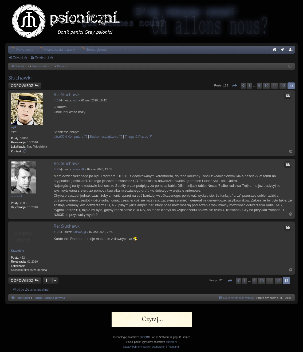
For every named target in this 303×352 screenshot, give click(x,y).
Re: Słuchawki (67, 94)
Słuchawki (20, 77)
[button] (234, 85)
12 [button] (283, 85)
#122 (57, 169)
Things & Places (136, 137)
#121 (57, 100)
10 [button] (266, 85)
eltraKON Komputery (68, 137)
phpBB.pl (171, 342)
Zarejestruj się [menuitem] (292, 51)
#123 (57, 232)
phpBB (144, 337)
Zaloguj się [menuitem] (284, 51)
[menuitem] (22, 50)
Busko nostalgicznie (104, 137)
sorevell (16, 196)
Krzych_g (17, 250)
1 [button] (249, 85)
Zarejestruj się (44, 57)
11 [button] (275, 85)
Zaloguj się (20, 57)
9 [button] (259, 85)
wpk (14, 127)
